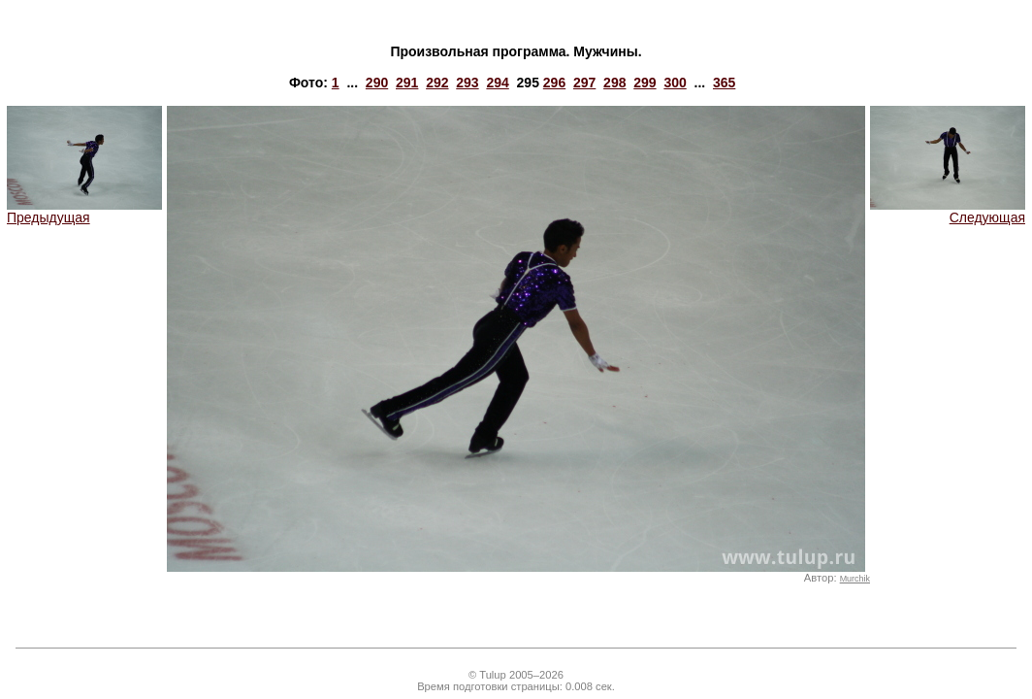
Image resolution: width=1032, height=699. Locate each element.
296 (554, 82)
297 (584, 82)
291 (407, 82)
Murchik (855, 578)
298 (614, 82)
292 (437, 82)
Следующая (947, 211)
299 (644, 82)
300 (674, 82)
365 (724, 82)
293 (467, 82)
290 (377, 82)
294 (497, 82)
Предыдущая (84, 211)
